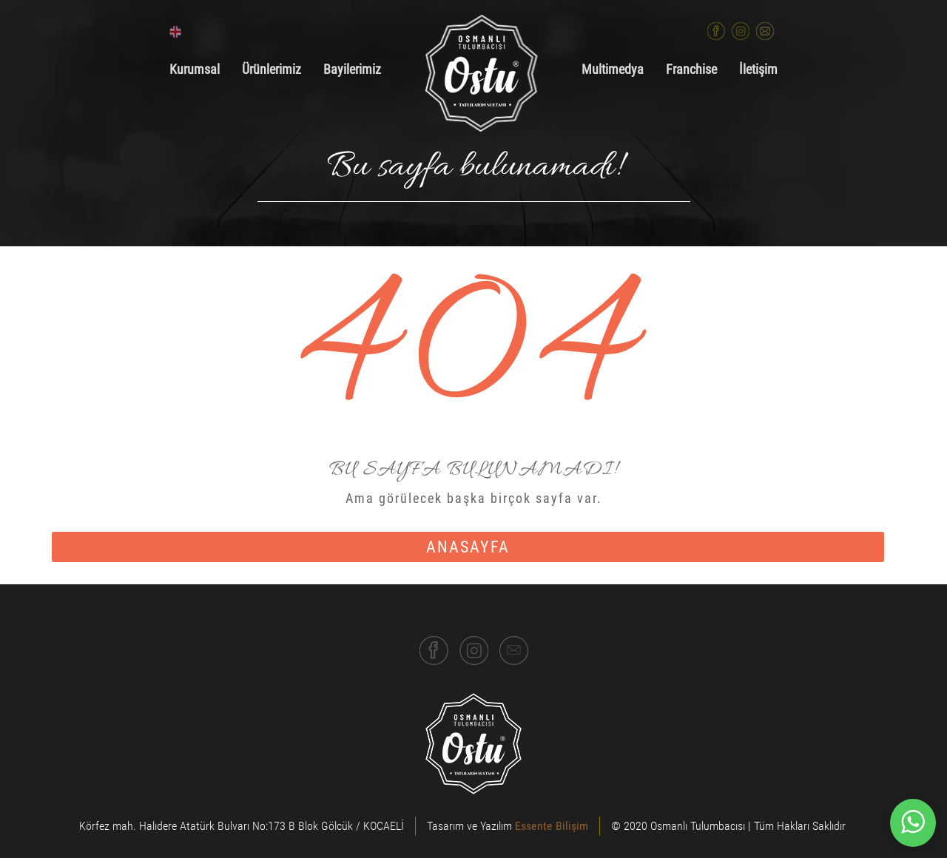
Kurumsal (194, 69)
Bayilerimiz (352, 69)
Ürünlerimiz (271, 69)
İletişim (758, 69)
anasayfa (468, 547)
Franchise (691, 69)
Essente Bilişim (551, 826)
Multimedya (613, 69)
